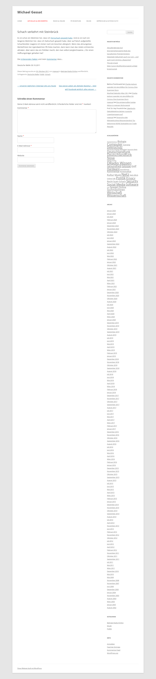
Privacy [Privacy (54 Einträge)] (130, 178)
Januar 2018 (111, 392)
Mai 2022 (110, 256)
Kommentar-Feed (113, 650)
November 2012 (113, 535)
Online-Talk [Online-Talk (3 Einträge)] (111, 178)
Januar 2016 (111, 465)
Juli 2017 (110, 411)
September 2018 (113, 368)
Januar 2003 (111, 604)
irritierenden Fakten (29, 59)
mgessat (56, 71)
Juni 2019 (110, 341)
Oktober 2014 (112, 511)
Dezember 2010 (113, 571)
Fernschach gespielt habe (61, 38)
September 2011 (113, 559)
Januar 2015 (111, 501)
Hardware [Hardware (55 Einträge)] (113, 169)
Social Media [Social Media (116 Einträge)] (116, 184)
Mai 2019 (110, 344)
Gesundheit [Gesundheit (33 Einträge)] (114, 166)
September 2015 (113, 477)
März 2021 (111, 283)
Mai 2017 (110, 417)
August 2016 (111, 444)
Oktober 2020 (112, 298)
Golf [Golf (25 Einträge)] (133, 166)
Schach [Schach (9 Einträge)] (122, 181)
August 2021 (111, 268)
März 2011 (111, 568)
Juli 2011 (110, 562)
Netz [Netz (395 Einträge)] (125, 174)
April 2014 (110, 523)
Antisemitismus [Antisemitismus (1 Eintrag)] (112, 142)
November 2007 (113, 583)
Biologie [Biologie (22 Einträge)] (122, 141)
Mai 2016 (110, 453)
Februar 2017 (112, 426)
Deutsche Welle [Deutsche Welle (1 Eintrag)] (132, 149)
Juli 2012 (110, 541)
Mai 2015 (110, 489)
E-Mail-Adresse (24, 146)
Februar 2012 (112, 550)
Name (20, 136)
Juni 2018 (110, 377)
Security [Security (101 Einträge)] (132, 181)
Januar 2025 (111, 214)
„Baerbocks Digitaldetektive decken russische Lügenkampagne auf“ (121, 111)
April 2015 (110, 492)
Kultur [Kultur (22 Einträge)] (110, 175)
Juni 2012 (110, 544)
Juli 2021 (110, 271)
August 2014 (111, 517)
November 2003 (113, 595)
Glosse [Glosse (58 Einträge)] (126, 166)
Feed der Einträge (113, 647)
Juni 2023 (110, 238)
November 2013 (113, 526)
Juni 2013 (110, 529)
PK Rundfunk (76, 21)
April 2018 (110, 383)
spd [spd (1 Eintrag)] (108, 187)
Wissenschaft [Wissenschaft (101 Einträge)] (116, 195)
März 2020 (111, 317)
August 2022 (111, 247)
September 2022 (113, 244)
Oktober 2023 (112, 232)
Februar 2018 (112, 389)
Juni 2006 (110, 586)
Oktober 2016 (112, 438)
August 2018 (111, 371)
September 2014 (113, 514)
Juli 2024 (110, 217)
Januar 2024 (111, 223)
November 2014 (113, 508)
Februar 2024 (112, 220)
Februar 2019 (112, 353)
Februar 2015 (112, 498)
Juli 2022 (110, 250)
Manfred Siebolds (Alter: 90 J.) (118, 93)
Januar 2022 (111, 262)
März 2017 (111, 423)
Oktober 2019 (112, 329)
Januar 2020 (111, 320)
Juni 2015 (110, 486)
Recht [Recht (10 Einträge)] (110, 181)
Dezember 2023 (113, 226)
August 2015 (111, 480)
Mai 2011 (110, 565)
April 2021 (110, 280)
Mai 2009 (110, 577)
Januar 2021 (111, 289)
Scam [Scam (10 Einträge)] (116, 181)
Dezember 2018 (113, 359)
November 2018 (113, 362)
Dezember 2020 (113, 292)
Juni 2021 (110, 274)
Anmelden (111, 644)
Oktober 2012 (112, 538)
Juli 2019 (110, 338)
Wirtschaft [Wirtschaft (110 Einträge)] (114, 192)
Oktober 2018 (112, 365)
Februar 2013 (112, 532)
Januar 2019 (111, 356)
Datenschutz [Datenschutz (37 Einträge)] (114, 147)
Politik (42, 74)
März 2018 (111, 386)
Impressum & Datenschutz (107, 21)
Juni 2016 (110, 450)
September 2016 (113, 441)
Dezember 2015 (113, 468)
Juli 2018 (110, 374)
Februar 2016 (112, 462)
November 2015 (113, 471)
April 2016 (110, 456)
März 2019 (111, 350)
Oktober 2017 (112, 401)
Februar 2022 (112, 259)
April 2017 (110, 420)
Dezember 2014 (113, 504)
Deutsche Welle (33, 74)
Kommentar (52, 59)
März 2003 (111, 601)
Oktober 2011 (112, 556)
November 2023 (113, 229)
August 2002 (111, 608)
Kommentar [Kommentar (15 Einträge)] (113, 171)
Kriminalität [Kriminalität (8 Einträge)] (125, 171)
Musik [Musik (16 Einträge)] (118, 174)
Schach (47, 74)
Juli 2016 (110, 447)
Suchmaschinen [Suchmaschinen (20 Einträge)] (116, 189)
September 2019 (113, 332)
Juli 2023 (110, 235)
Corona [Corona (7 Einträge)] (126, 144)
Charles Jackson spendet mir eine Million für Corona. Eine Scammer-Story (122, 87)
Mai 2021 (110, 277)
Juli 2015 (110, 483)
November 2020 (113, 295)
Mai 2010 (110, 574)
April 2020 (110, 314)
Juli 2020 (110, 304)
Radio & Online (59, 21)
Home (19, 21)
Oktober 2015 (112, 474)
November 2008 (113, 580)
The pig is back (112, 63)
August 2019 (111, 335)
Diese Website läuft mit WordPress (29, 668)
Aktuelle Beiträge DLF (115, 48)
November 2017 (113, 398)
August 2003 (111, 598)
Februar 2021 (112, 286)
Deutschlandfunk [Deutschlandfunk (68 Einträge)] (118, 152)
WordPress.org (112, 653)
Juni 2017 (110, 414)
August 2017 (111, 407)
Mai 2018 (110, 380)
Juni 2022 (110, 253)
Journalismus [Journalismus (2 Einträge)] (124, 169)
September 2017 (113, 404)
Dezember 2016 (113, 432)
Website (20, 155)
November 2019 (113, 326)
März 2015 (111, 495)
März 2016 (111, 459)
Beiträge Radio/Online (69, 71)
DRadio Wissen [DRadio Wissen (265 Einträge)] (119, 163)
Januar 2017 (111, 429)
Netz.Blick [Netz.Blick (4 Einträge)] (134, 175)
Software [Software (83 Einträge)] (132, 184)
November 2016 (113, 435)
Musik (88, 21)
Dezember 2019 (113, 323)
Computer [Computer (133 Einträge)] (115, 144)
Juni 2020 (110, 307)
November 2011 (113, 553)
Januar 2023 (111, 241)
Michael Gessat (29, 12)
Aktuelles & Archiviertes (38, 21)
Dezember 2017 (113, 395)
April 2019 (110, 347)
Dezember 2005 (113, 589)
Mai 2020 (110, 311)
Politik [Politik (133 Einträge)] (121, 178)
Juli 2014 (110, 520)
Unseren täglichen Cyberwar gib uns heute (36, 86)
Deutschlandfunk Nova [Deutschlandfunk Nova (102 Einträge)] (119, 156)
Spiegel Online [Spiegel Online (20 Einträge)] (118, 187)
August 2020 (111, 301)
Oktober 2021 (112, 265)
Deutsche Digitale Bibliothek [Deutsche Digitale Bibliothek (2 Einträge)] (117, 149)
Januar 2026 (111, 210)
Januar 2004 (111, 592)
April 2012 (110, 547)
